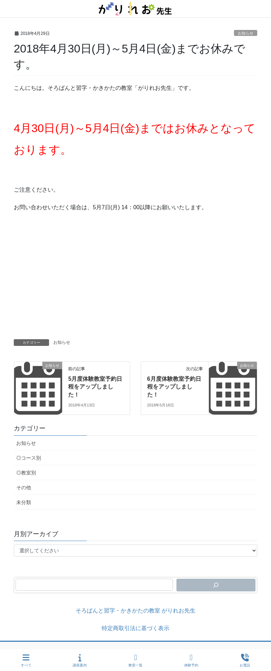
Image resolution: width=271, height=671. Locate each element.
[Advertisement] (135, 286)
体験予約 (191, 660)
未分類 (23, 502)
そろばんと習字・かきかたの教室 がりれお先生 (135, 611)
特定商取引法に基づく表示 (135, 628)
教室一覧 (135, 660)
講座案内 (80, 660)
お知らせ (245, 33)
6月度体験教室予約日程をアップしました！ (174, 387)
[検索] (215, 585)
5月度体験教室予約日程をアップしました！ (95, 387)
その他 (23, 487)
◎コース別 (28, 458)
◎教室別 (26, 473)
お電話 (245, 660)
